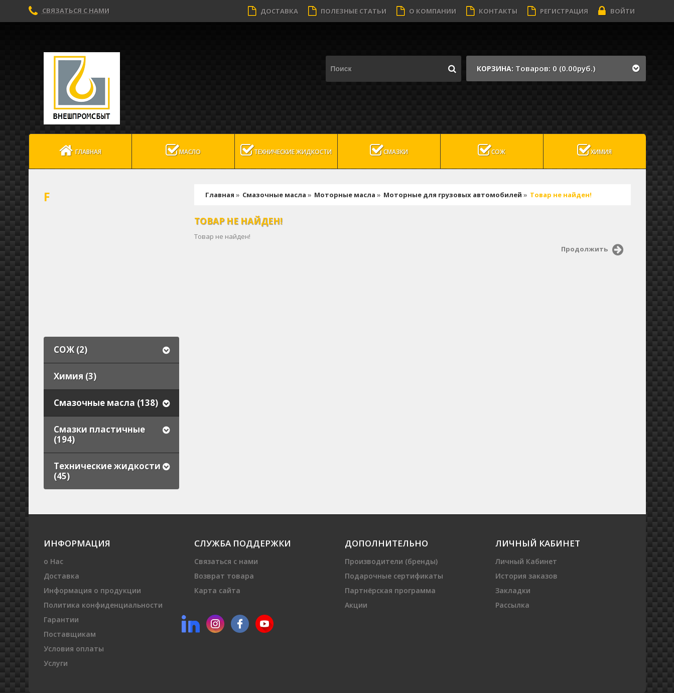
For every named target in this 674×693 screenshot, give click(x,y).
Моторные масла (344, 194)
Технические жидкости (286, 150)
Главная (80, 150)
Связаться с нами (75, 10)
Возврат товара (224, 576)
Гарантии (61, 619)
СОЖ (491, 150)
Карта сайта (217, 590)
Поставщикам (70, 634)
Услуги (56, 663)
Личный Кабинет (526, 561)
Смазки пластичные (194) (99, 434)
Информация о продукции (92, 590)
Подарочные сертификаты (394, 576)
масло (183, 150)
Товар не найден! (561, 194)
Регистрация (557, 11)
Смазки (389, 150)
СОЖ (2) (70, 349)
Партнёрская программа (390, 590)
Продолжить (592, 249)
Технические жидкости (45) (107, 471)
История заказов (526, 576)
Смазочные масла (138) (106, 402)
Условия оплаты (74, 648)
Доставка (273, 11)
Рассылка (512, 605)
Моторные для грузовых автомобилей (452, 194)
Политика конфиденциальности (103, 605)
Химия (594, 150)
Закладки (512, 590)
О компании (426, 11)
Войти (616, 11)
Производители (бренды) (391, 561)
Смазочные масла (274, 194)
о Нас (53, 561)
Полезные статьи (347, 11)
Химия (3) (75, 376)
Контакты (491, 11)
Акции (356, 605)
